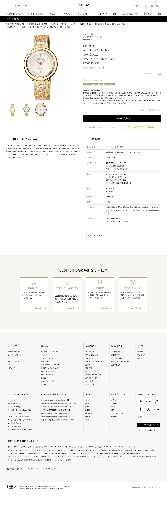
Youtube (140, 401)
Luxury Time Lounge (15, 413)
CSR (112, 410)
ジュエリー (54, 14)
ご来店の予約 (115, 355)
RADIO (87, 410)
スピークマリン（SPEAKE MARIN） (19, 457)
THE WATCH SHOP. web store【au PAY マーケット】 (58, 407)
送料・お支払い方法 (91, 355)
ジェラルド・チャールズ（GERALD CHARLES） (103, 457)
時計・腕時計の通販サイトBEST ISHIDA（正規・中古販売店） (27, 24)
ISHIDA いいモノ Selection (50, 368)
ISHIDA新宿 (12, 400)
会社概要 (114, 403)
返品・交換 (88, 368)
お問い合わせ (147, 14)
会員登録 (140, 351)
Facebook (140, 409)
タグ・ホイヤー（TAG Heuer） (143, 450)
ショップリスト (83, 14)
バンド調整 (89, 381)
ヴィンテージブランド (36, 14)
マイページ (138, 6)
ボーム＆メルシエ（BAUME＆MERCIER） (21, 460)
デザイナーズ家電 (47, 374)
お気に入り (146, 6)
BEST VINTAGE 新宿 (14, 426)
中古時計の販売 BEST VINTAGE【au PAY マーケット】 (58, 413)
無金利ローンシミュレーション (102, 127)
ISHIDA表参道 (12, 403)
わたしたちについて (129, 14)
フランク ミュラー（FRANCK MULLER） (20, 450)
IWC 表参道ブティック (15, 423)
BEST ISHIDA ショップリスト (20, 394)
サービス (114, 407)
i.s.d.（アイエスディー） (48, 381)
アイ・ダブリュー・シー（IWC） (95, 450)
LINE (140, 417)
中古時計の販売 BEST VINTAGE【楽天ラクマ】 (56, 416)
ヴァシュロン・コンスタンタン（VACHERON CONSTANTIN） (43, 447)
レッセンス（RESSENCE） (40, 457)
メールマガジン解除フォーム (148, 430)
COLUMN (88, 413)
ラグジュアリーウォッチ (49, 351)
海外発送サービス (91, 378)
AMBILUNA (121, 24)
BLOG (148, 401)
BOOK (87, 403)
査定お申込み (115, 365)
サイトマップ (50, 469)
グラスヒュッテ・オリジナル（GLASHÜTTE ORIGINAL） (69, 453)
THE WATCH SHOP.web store (93, 84)
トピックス (11, 368)
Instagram (156, 401)
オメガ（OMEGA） (41, 450)
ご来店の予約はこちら (137, 308)
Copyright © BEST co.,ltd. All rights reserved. (146, 487)
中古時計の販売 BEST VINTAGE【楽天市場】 (55, 410)
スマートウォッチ (47, 358)
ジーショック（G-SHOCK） (63, 460)
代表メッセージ (116, 400)
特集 (114, 14)
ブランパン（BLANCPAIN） (86, 447)
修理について (89, 384)
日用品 (43, 378)
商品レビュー (141, 358)
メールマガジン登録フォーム (148, 425)
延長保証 (88, 365)
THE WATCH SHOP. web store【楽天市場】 (55, 400)
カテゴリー (68, 14)
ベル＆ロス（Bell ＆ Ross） (147, 457)
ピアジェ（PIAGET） (43, 453)
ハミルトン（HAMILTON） (44, 460)
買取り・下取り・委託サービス (121, 361)
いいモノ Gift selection (49, 371)
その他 (43, 384)
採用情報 (114, 416)
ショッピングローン (92, 358)
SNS (159, 14)
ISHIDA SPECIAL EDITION (50, 365)
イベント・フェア (101, 14)
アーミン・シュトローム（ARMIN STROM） (127, 453)
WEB (87, 400)
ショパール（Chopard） (135, 447)
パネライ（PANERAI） (77, 450)
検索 (157, 6)
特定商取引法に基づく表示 (15, 469)
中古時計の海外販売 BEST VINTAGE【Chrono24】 (57, 420)
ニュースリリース (117, 413)
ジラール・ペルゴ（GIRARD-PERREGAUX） (21, 453)
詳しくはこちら (40, 308)
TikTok (156, 409)
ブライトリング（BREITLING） (58, 450)
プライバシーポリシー (34, 469)
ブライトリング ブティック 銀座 (18, 416)
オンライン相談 (116, 358)
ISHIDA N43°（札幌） (14, 407)
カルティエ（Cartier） (14, 447)
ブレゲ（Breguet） (70, 447)
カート (152, 6)
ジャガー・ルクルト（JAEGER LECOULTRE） (111, 447)
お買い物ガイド (91, 345)
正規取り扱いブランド (14, 14)
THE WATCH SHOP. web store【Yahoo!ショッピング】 (59, 403)
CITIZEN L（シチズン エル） (104, 24)
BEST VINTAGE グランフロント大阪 (20, 429)
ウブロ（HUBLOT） (113, 450)
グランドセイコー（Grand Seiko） (101, 453)
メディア (89, 394)
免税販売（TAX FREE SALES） (94, 374)
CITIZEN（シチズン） (85, 24)
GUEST (87, 420)
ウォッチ (72, 24)
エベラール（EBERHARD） (128, 457)
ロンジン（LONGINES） (58, 457)
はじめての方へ (90, 351)
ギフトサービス (90, 371)
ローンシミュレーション (93, 361)
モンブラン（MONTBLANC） (77, 457)
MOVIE (87, 407)
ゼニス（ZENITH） (126, 450)
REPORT (88, 416)
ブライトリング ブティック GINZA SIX (20, 420)
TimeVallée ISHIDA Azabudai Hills (19, 410)
